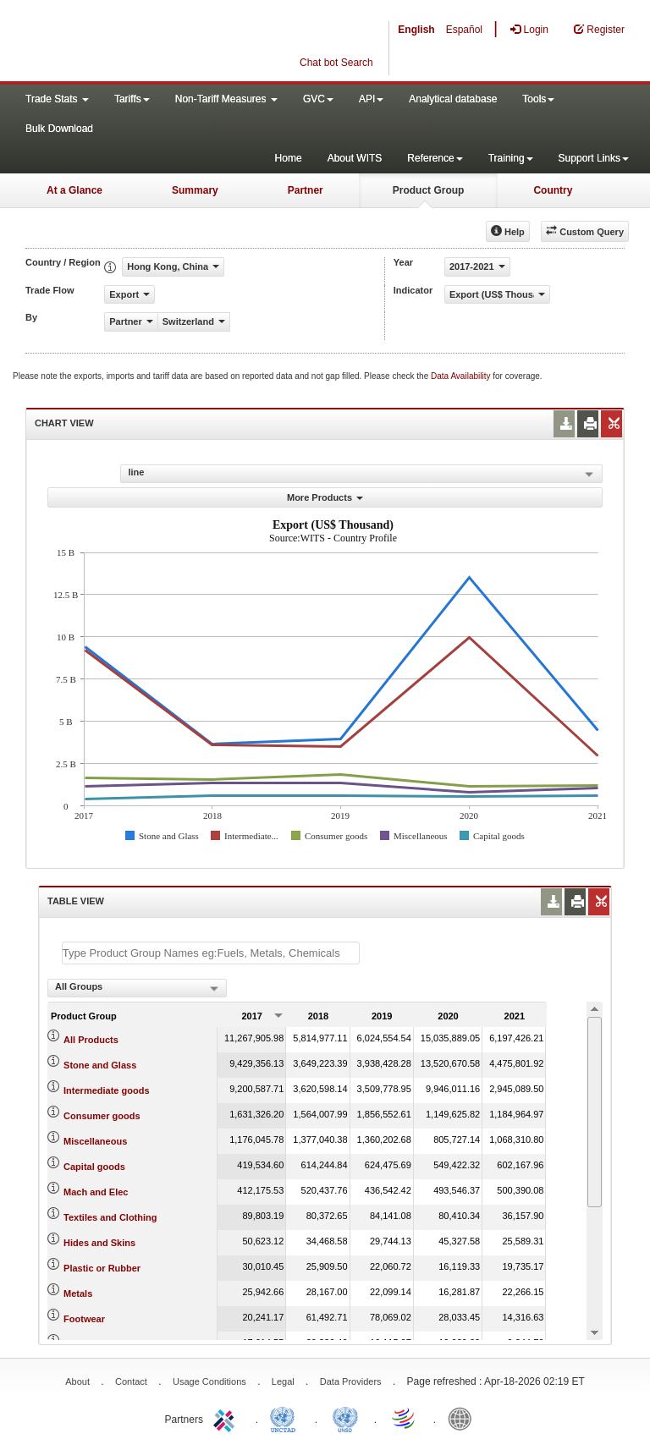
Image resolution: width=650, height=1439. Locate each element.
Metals (77, 1293)
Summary (195, 190)
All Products (90, 1040)
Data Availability (462, 376)
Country (552, 190)
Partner (305, 190)
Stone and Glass (99, 1065)
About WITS (355, 158)
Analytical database (453, 99)
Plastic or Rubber (101, 1268)
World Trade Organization (404, 1418)
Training (510, 158)
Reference (434, 158)
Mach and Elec (95, 1192)
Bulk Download (59, 129)
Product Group (429, 190)
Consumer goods (101, 1116)
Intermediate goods (106, 1090)
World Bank (464, 1418)
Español (464, 30)
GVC (318, 99)
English (416, 30)
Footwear (84, 1319)
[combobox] (137, 988)
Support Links (594, 158)
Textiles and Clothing (110, 1217)
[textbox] (211, 953)
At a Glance (74, 190)
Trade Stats (57, 99)
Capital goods (94, 1167)
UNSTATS (345, 1418)
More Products (325, 497)
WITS (169, 42)
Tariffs (132, 99)
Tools (538, 99)
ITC (227, 1418)
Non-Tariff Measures (226, 99)
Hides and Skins (99, 1243)
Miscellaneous (95, 1141)
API (371, 99)
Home (288, 158)
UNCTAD (286, 1418)
